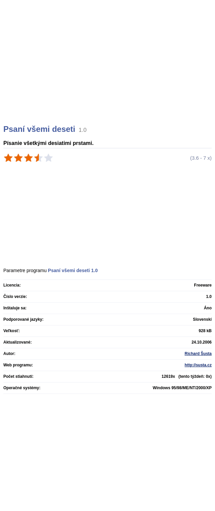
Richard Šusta (198, 353)
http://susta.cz (198, 365)
